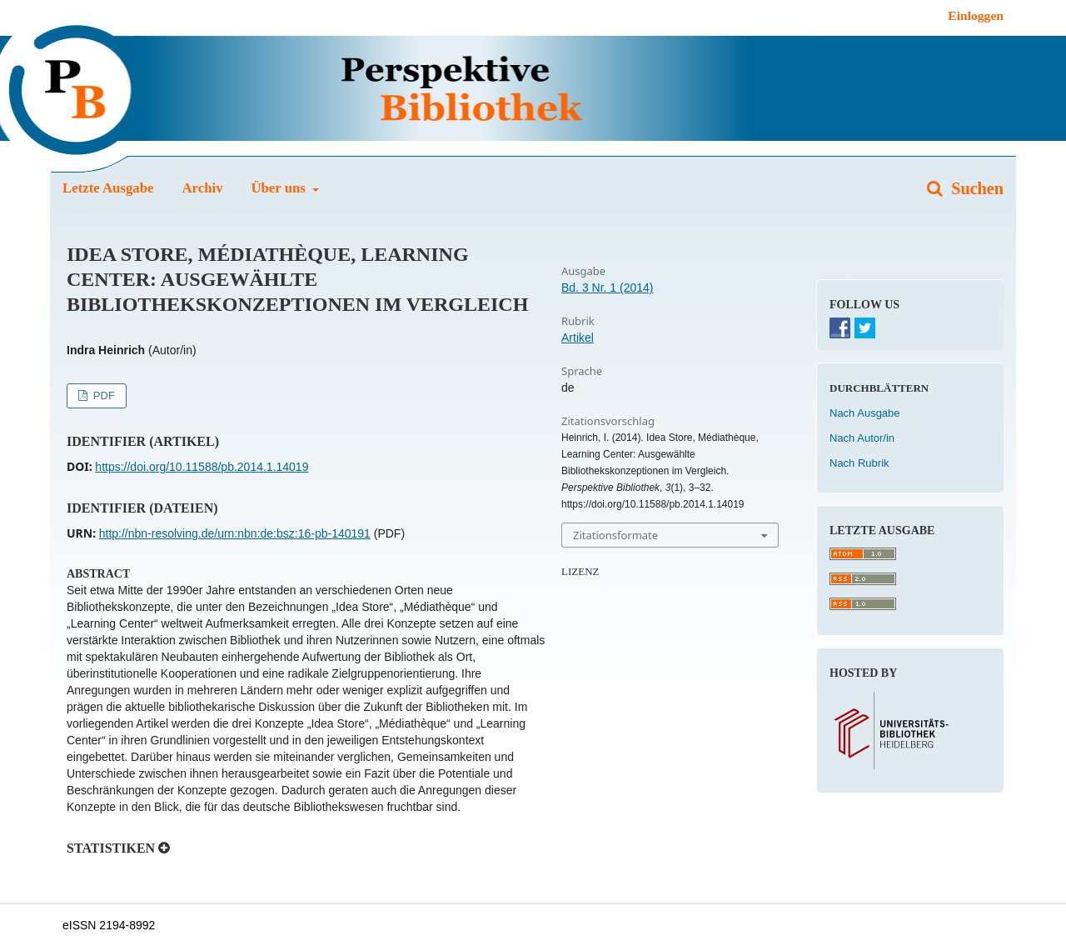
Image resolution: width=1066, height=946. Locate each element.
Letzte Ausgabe (108, 188)
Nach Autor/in (861, 438)
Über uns (280, 188)
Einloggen (976, 15)
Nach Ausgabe (864, 413)
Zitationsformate (615, 535)
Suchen (975, 188)
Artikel (577, 337)
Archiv (202, 188)
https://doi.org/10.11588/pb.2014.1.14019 (201, 466)
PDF (102, 395)
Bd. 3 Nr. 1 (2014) (607, 287)
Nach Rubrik (859, 463)
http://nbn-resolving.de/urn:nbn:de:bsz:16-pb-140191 (235, 533)
